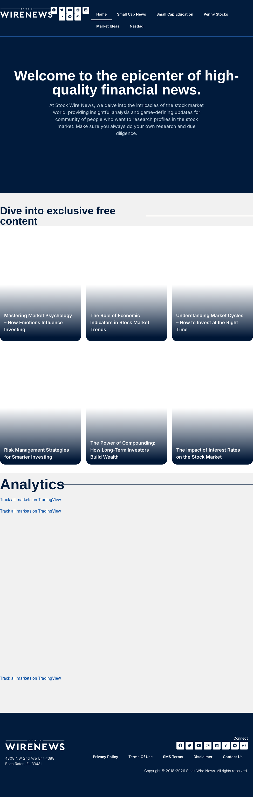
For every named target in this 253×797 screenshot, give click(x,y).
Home (102, 14)
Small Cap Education (175, 14)
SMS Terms (173, 756)
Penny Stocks (216, 14)
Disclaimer (203, 756)
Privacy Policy (105, 756)
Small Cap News (131, 14)
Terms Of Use (140, 756)
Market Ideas (108, 26)
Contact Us (233, 756)
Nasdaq (137, 26)
